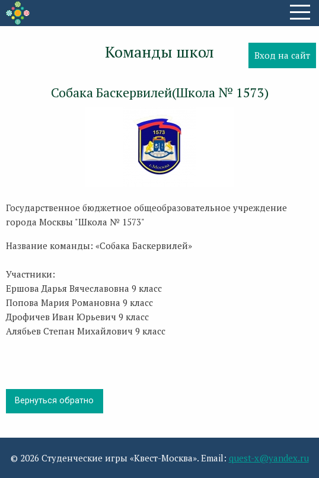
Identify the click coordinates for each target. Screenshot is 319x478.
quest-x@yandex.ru (269, 458)
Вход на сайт (282, 55)
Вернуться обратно (54, 401)
